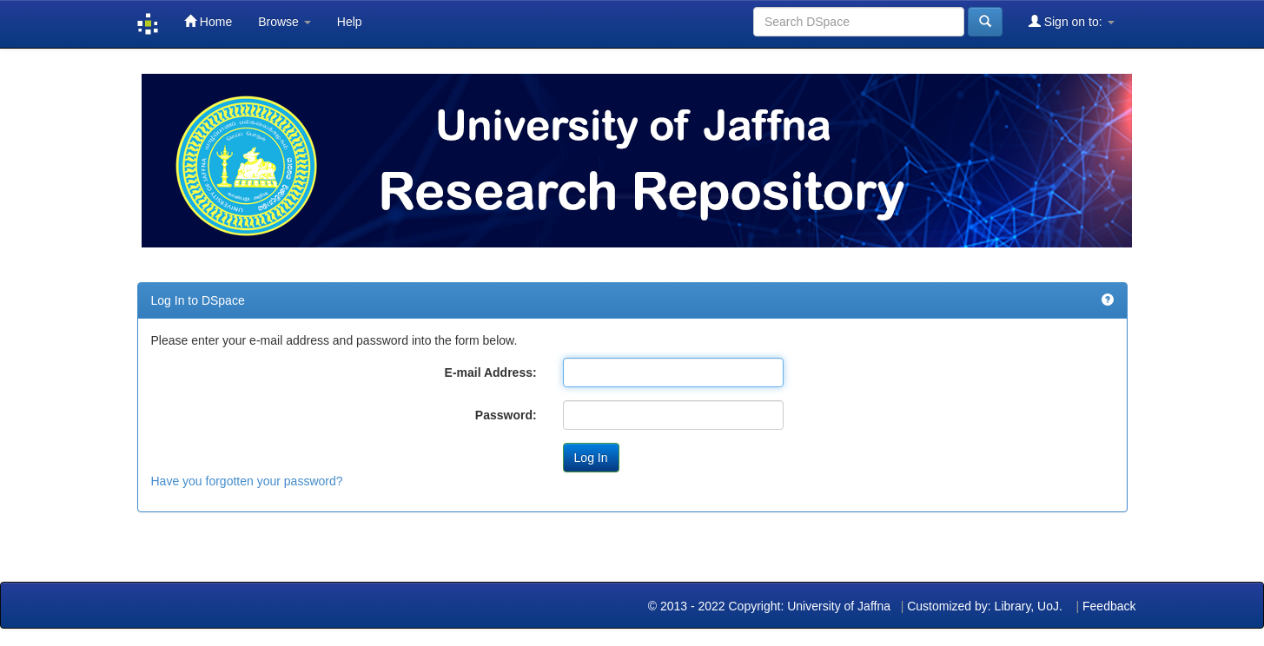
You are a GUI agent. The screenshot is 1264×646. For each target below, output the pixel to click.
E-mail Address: (491, 372)
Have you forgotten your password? (247, 481)
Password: (506, 415)
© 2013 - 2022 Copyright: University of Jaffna (771, 606)
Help (349, 22)
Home (208, 21)
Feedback (1108, 606)
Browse (284, 22)
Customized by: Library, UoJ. (984, 606)
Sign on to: (1072, 21)
